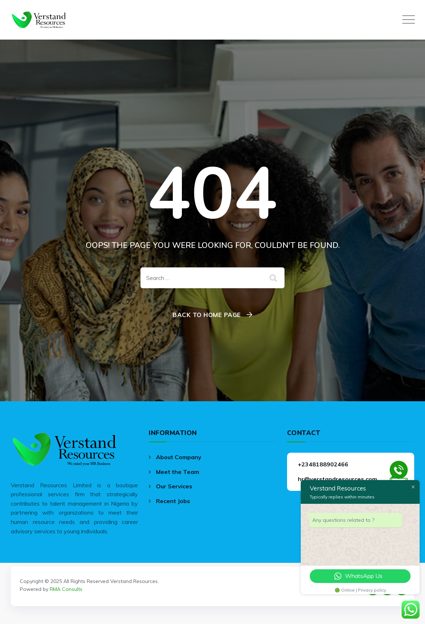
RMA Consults (66, 589)
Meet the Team (177, 471)
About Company (178, 457)
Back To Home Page (207, 314)
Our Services (174, 486)
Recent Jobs (173, 501)
